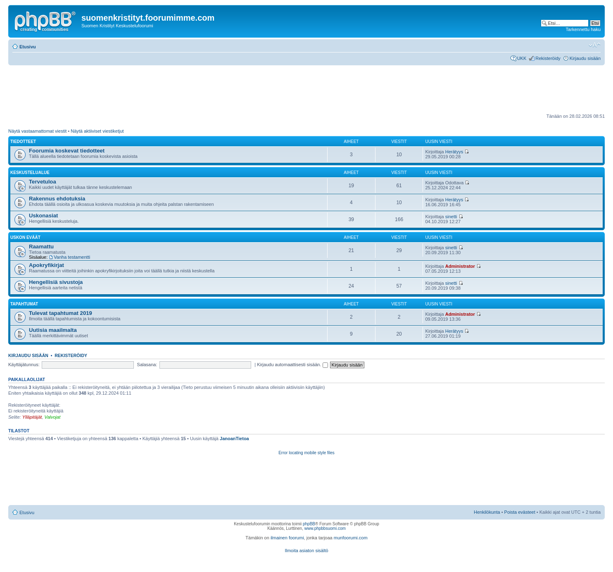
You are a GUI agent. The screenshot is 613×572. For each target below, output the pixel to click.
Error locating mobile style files (306, 452)
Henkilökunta (487, 512)
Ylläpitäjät (32, 417)
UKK (522, 58)
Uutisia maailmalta (53, 330)
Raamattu (41, 246)
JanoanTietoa (234, 438)
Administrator (460, 266)
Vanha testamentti (72, 257)
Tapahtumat (24, 304)
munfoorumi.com (351, 537)
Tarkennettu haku (583, 29)
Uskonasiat (43, 215)
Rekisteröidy (548, 58)
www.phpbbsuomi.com (325, 528)
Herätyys (454, 151)
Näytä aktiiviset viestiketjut (97, 131)
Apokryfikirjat (46, 265)
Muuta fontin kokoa (595, 45)
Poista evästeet (519, 512)
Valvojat (52, 417)
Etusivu (27, 46)
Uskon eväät (25, 237)
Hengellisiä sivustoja (56, 282)
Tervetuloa (42, 182)
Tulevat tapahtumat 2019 (60, 313)
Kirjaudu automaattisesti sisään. (292, 364)
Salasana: (147, 364)
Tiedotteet (23, 141)
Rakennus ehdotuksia (57, 198)
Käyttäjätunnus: (24, 364)
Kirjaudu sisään (585, 58)
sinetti (451, 216)
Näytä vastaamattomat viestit (37, 131)
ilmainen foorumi (287, 537)
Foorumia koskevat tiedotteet (67, 151)
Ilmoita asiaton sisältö (306, 550)
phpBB (309, 524)
